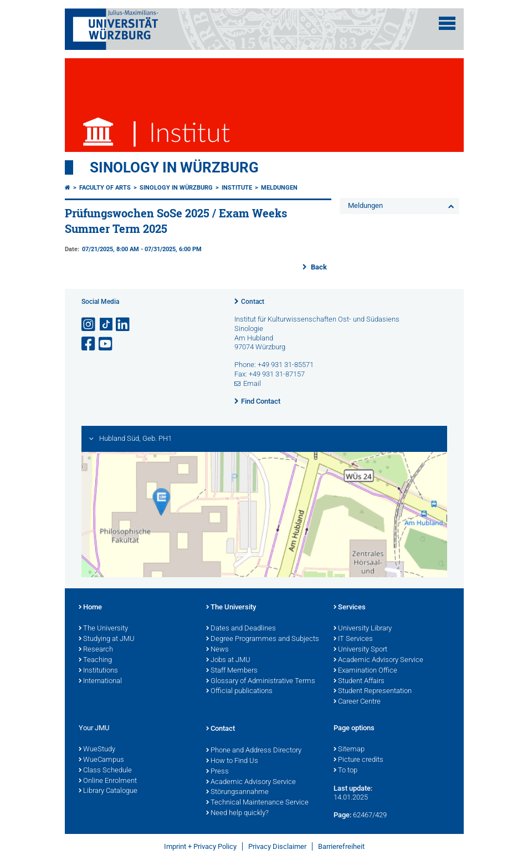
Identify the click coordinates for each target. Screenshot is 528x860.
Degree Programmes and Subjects (262, 639)
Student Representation (373, 691)
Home (90, 608)
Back (318, 267)
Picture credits (358, 760)
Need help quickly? (237, 813)
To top (345, 771)
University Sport (360, 650)
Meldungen (279, 187)
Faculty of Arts (105, 187)
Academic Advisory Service (378, 660)
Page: (342, 815)
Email (252, 383)
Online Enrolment (108, 781)
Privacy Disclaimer (277, 846)
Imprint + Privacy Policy (200, 846)
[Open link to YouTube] (106, 344)
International (100, 681)
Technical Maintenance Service (257, 803)
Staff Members (232, 671)
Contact (252, 302)
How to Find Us (232, 761)
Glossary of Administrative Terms (260, 681)
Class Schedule (105, 771)
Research (96, 650)
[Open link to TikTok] (106, 324)
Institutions (98, 671)
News (217, 650)
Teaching (95, 660)
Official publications (239, 691)
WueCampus (101, 760)
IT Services (353, 639)
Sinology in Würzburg (174, 167)
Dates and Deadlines (241, 629)
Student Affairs (359, 681)
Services (350, 608)
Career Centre (357, 702)
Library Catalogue (108, 791)
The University (103, 629)
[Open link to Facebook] (89, 344)
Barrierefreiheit (341, 846)
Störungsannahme (237, 792)
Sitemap (349, 750)
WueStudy (97, 750)
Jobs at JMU (228, 660)
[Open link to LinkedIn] (123, 324)
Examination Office (365, 671)
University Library (363, 629)
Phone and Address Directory (253, 751)
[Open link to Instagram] (89, 324)
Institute (237, 187)
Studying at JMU (107, 639)
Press (217, 772)
